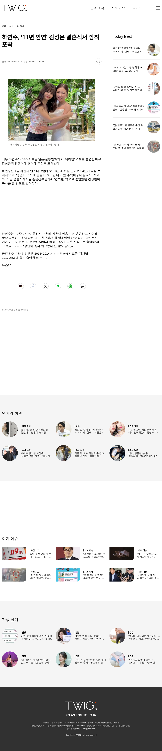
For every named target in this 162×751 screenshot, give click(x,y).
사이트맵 (115, 722)
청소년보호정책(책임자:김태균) (100, 722)
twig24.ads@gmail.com (86, 729)
